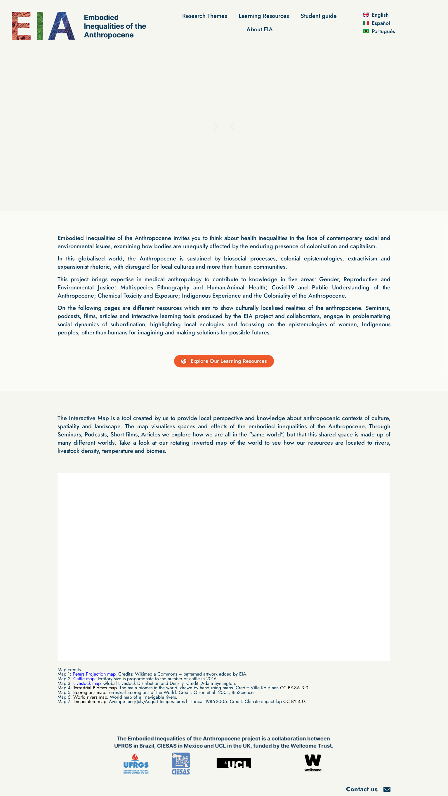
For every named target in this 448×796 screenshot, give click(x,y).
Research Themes (204, 16)
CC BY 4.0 (294, 701)
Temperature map (89, 701)
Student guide (319, 16)
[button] (232, 126)
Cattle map (83, 679)
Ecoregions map (89, 692)
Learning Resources (264, 16)
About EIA (259, 29)
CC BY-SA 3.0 (294, 688)
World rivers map (90, 697)
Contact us (362, 789)
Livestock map (86, 683)
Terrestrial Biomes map (95, 688)
